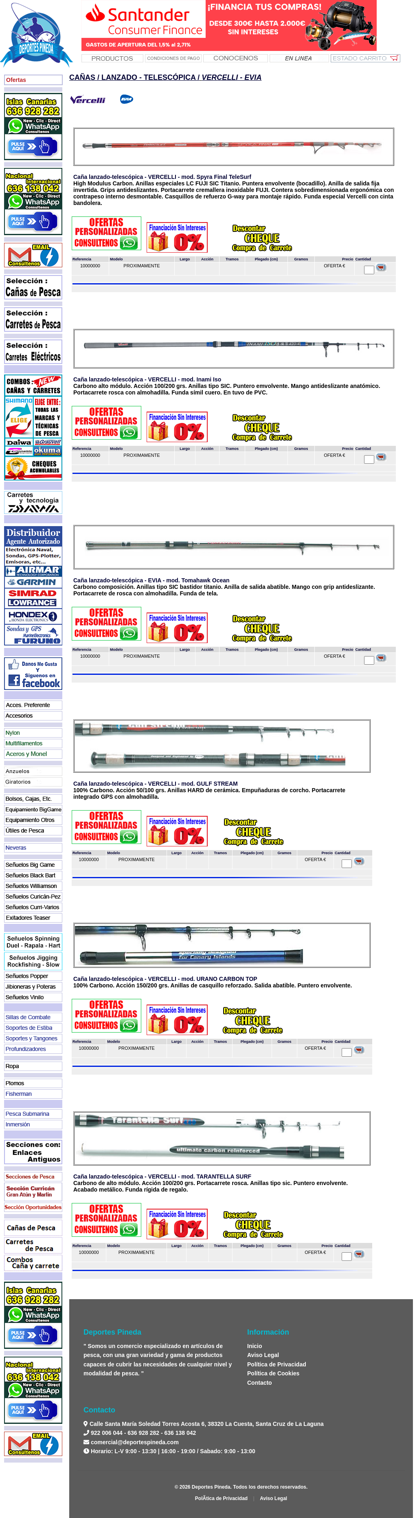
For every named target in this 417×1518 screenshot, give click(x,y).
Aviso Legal (263, 1355)
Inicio (254, 1346)
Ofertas (16, 80)
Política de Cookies (273, 1373)
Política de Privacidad (276, 1364)
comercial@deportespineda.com (135, 1442)
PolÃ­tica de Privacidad (221, 1498)
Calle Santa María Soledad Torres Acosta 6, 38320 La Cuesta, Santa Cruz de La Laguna (206, 1424)
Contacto (259, 1382)
